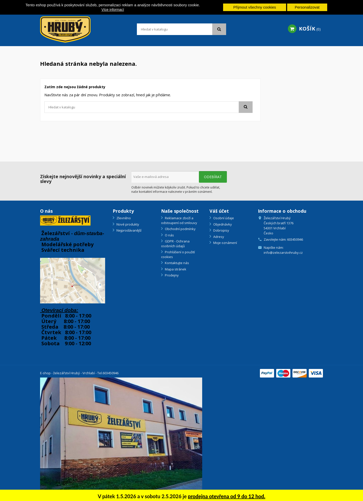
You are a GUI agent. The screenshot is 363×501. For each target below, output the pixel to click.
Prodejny (171, 275)
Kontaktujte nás (176, 263)
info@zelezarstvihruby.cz (283, 252)
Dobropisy (221, 230)
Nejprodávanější (128, 230)
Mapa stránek (175, 269)
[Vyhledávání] (181, 29)
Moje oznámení (225, 242)
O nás (169, 235)
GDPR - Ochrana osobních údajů (175, 243)
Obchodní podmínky (180, 229)
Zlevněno (123, 218)
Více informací (112, 10)
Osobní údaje (223, 218)
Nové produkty (127, 224)
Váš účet (219, 211)
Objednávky (222, 224)
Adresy (218, 236)
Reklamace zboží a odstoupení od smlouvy (179, 220)
